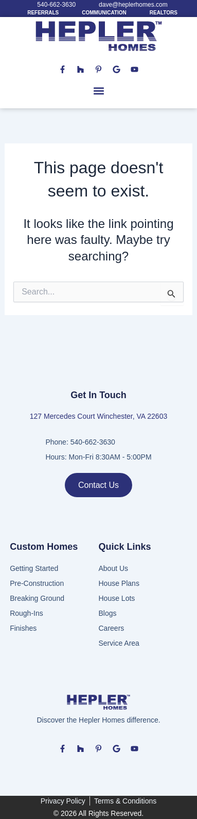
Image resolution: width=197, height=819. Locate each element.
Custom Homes (44, 547)
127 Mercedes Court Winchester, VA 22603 (98, 416)
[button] (98, 91)
